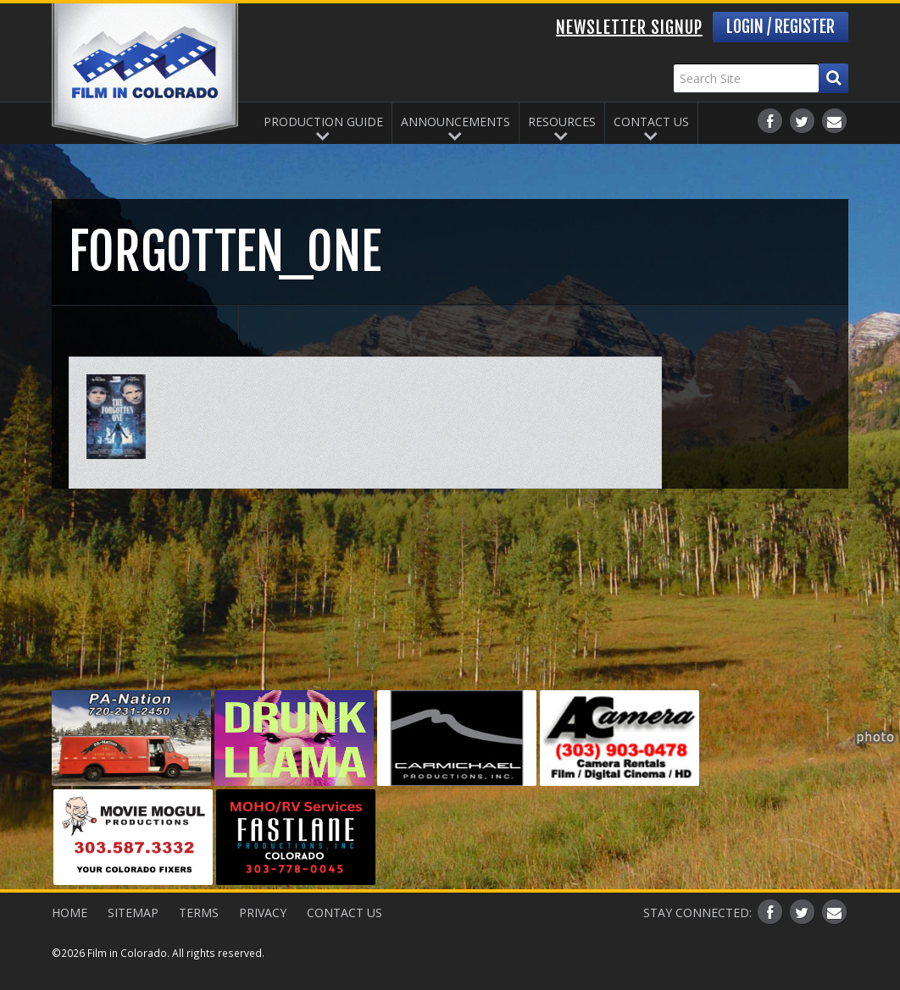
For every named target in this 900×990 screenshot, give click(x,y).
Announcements (455, 121)
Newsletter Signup (629, 27)
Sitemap (133, 912)
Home (69, 912)
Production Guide (323, 121)
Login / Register (780, 26)
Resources (562, 121)
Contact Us (651, 121)
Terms (199, 912)
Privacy (262, 912)
